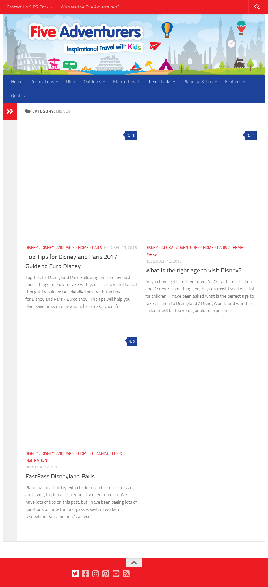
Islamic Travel (126, 81)
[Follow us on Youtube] (116, 574)
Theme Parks (159, 81)
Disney (31, 247)
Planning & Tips (198, 81)
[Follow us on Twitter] (75, 574)
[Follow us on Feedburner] (126, 574)
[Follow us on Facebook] (85, 574)
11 (251, 135)
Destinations (42, 81)
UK (69, 81)
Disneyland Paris (58, 247)
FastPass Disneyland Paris (60, 476)
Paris (97, 247)
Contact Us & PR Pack (28, 7)
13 (131, 135)
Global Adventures (180, 247)
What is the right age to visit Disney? (193, 270)
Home (16, 81)
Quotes (18, 95)
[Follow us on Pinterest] (106, 574)
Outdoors (92, 81)
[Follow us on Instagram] (96, 574)
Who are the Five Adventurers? (90, 7)
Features (233, 81)
